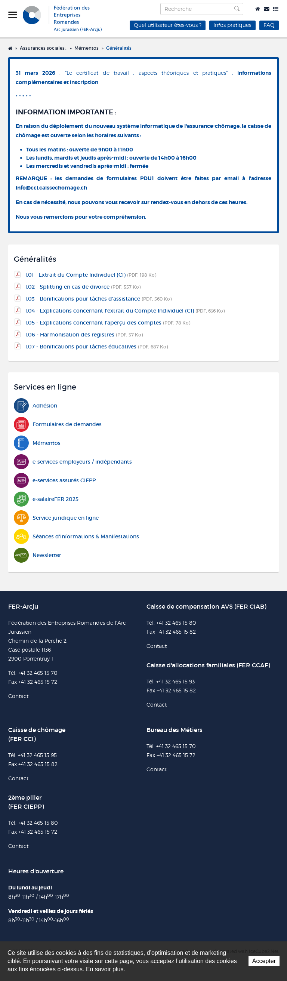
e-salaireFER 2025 (46, 499)
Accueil (257, 9)
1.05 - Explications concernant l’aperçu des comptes (107, 322)
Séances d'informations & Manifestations (76, 537)
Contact (266, 9)
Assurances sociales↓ (43, 48)
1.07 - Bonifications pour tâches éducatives (96, 346)
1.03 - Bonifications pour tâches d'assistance (98, 298)
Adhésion (35, 406)
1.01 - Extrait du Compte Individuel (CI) (90, 274)
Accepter (264, 961)
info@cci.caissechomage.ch (51, 187)
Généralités (119, 48)
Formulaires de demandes (58, 424)
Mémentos (86, 48)
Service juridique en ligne (56, 518)
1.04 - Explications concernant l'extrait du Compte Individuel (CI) (125, 310)
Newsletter (37, 555)
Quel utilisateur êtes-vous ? (167, 25)
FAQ (269, 25)
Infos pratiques (232, 25)
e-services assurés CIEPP (55, 481)
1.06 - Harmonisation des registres (84, 334)
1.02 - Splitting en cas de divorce (83, 286)
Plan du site (275, 9)
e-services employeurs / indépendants (73, 462)
